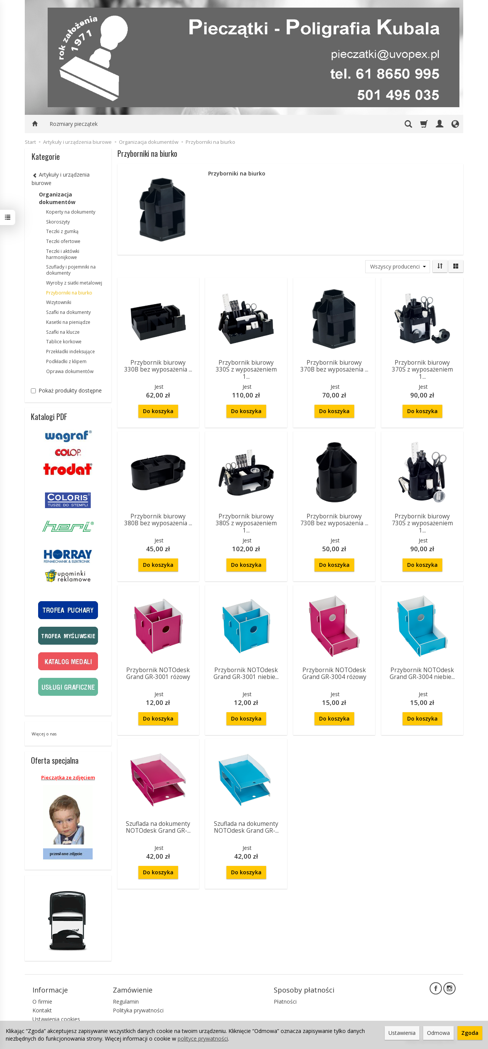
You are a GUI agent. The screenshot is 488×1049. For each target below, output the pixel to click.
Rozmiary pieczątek (74, 123)
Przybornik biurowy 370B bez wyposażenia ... (334, 366)
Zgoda (469, 1032)
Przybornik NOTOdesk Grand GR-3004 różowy (334, 673)
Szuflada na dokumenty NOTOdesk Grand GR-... (158, 827)
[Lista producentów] (397, 266)
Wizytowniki (58, 302)
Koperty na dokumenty (70, 212)
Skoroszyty (58, 222)
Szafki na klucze (63, 332)
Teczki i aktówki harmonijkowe (62, 254)
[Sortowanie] (440, 266)
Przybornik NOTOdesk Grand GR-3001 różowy (158, 673)
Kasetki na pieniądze (68, 322)
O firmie (42, 1001)
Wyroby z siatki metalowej (74, 283)
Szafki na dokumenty (68, 312)
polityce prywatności (203, 1038)
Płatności (285, 1001)
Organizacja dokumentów (57, 198)
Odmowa (438, 1032)
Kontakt (42, 1010)
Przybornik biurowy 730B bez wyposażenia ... (334, 519)
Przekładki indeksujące (70, 351)
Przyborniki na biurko (69, 293)
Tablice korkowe (64, 341)
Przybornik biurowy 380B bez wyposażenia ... (158, 519)
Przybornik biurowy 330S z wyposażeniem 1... (246, 370)
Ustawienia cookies (56, 1019)
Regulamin (126, 1001)
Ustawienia (402, 1032)
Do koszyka (158, 411)
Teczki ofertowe (63, 241)
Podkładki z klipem (66, 361)
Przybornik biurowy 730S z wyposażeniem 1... (422, 523)
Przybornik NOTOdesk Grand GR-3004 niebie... (422, 673)
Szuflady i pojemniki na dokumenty (71, 270)
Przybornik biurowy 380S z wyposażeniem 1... (246, 523)
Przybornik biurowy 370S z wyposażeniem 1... (422, 370)
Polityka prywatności (138, 1010)
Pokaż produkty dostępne (66, 390)
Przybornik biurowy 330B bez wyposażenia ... (158, 366)
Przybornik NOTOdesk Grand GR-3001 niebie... (246, 673)
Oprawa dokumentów (69, 371)
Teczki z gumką (62, 231)
